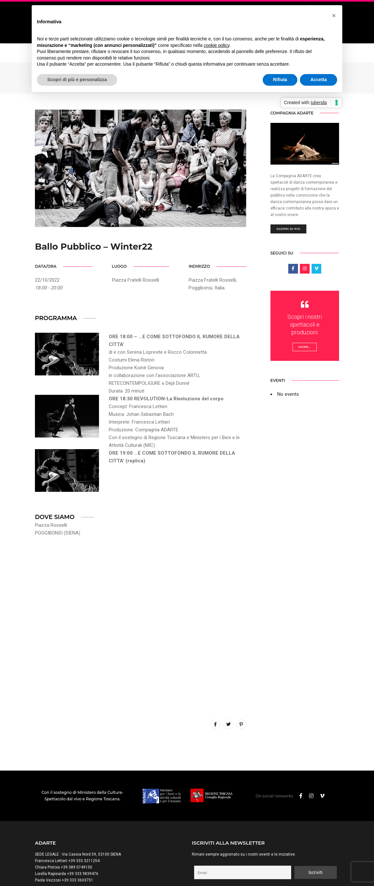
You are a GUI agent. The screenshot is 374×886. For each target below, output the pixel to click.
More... (304, 284)
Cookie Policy (77, 868)
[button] (334, 15)
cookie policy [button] (216, 45)
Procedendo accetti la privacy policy (265, 830)
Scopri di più (288, 166)
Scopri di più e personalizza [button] (77, 79)
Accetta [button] (318, 79)
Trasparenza (104, 868)
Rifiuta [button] (280, 79)
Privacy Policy (48, 868)
